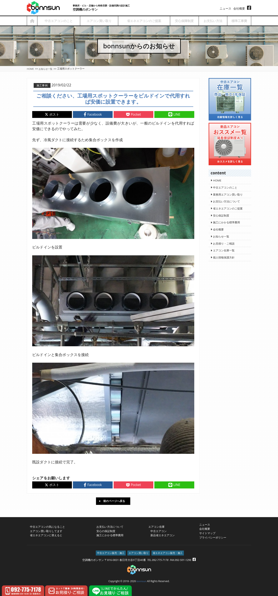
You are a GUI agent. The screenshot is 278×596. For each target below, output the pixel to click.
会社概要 (239, 8)
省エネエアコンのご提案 (144, 21)
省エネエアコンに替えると (46, 534)
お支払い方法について (109, 526)
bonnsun (141, 581)
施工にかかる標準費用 (109, 534)
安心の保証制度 (105, 530)
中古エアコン (157, 530)
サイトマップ (207, 532)
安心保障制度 (184, 21)
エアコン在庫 (156, 526)
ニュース (225, 8)
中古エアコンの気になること (47, 526)
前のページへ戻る (114, 500)
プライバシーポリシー (212, 536)
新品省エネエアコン (161, 534)
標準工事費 (239, 21)
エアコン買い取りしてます (46, 530)
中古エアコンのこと (59, 21)
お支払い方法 (213, 21)
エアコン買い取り (99, 21)
